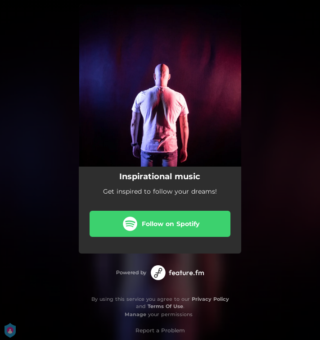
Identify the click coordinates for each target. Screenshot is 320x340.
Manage (135, 314)
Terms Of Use (165, 306)
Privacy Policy (210, 299)
